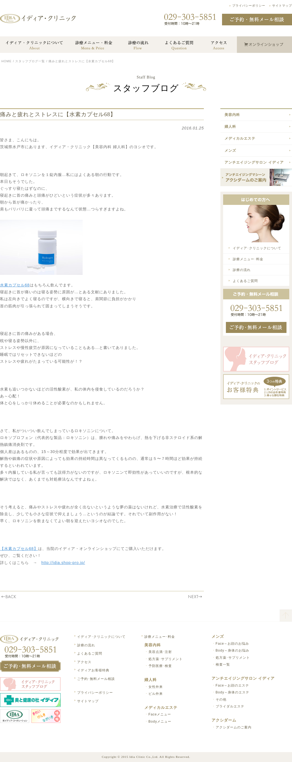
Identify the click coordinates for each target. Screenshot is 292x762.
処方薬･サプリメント (165, 659)
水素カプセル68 (15, 285)
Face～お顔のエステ (232, 685)
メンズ (230, 150)
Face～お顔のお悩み (232, 644)
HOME (6, 61)
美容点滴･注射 (160, 652)
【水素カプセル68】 (19, 548)
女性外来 (155, 687)
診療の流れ (242, 270)
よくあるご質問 (245, 281)
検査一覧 (223, 664)
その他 (221, 699)
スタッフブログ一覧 (30, 61)
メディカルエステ (240, 138)
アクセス (84, 662)
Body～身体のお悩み (232, 650)
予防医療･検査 (160, 666)
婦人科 (230, 126)
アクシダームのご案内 (234, 727)
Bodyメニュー (159, 721)
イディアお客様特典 (93, 670)
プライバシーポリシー (248, 5)
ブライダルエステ (230, 706)
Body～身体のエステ (232, 692)
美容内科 (232, 115)
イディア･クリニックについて (257, 248)
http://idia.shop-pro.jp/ (63, 562)
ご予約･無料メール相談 (96, 679)
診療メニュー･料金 (248, 259)
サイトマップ (282, 5)
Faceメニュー (159, 714)
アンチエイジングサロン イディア (254, 162)
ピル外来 (155, 694)
